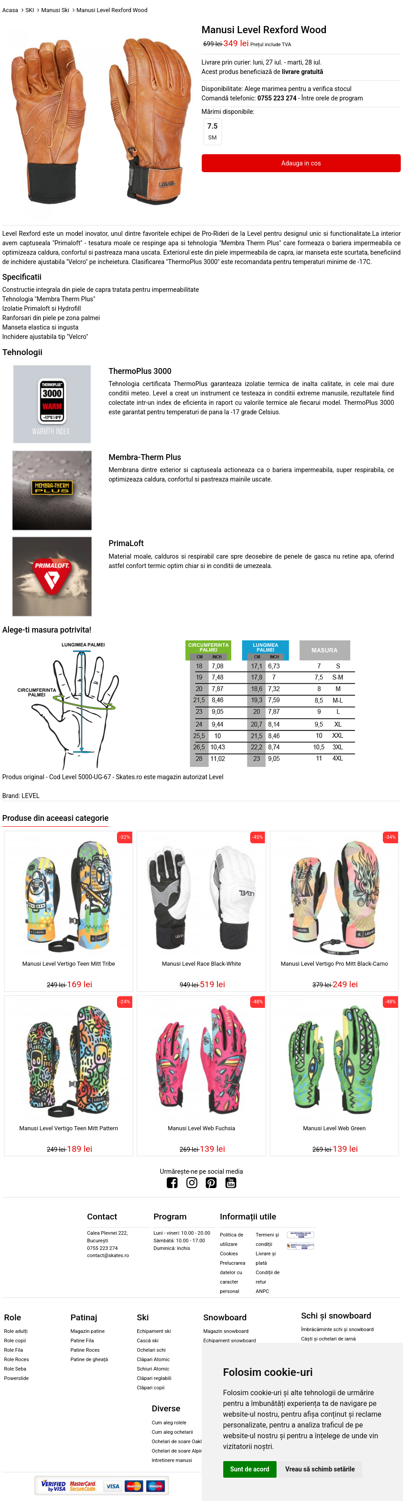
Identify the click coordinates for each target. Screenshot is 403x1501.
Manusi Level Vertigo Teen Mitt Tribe (68, 963)
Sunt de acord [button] (249, 1469)
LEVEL (30, 795)
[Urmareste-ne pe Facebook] (172, 1185)
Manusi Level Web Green (334, 1128)
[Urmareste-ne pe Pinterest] (211, 1185)
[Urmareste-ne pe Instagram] (192, 1185)
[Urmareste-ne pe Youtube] (231, 1185)
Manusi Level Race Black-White (201, 963)
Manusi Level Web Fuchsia (201, 1128)
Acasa (10, 10)
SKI (30, 10)
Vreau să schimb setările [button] (320, 1469)
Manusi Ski (55, 10)
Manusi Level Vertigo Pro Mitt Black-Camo (334, 963)
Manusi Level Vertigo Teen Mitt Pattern (68, 1128)
